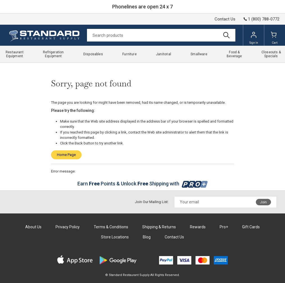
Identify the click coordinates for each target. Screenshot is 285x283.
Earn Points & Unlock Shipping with (142, 184)
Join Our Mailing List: (152, 202)
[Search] (161, 35)
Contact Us (225, 19)
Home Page (66, 155)
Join (263, 202)
